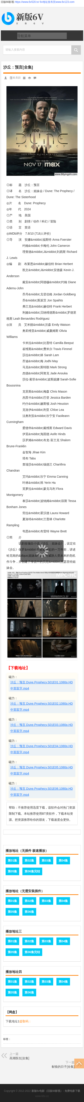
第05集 (12, 871)
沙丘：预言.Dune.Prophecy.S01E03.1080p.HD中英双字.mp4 (41, 728)
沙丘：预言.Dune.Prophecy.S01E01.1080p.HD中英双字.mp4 (41, 685)
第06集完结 (32, 871)
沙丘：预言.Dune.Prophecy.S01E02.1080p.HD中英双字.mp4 (41, 706)
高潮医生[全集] (19, 1058)
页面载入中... (42, 564)
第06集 (29, 911)
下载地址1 (12, 1021)
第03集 (46, 860)
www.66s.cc (42, 1096)
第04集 (63, 860)
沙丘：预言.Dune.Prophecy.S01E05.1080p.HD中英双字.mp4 (41, 770)
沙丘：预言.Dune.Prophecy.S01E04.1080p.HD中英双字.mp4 (41, 749)
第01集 (12, 860)
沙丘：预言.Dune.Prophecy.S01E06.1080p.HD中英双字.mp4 (41, 791)
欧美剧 (17, 77)
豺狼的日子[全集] (63, 1066)
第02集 (29, 860)
